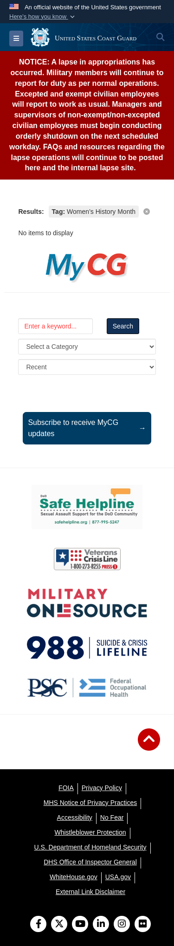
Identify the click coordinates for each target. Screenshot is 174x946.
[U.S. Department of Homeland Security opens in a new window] (90, 847)
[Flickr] (143, 924)
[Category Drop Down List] (86, 346)
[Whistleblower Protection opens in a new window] (90, 832)
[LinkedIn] (101, 924)
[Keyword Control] (55, 326)
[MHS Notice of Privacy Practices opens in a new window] (90, 802)
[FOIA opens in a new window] (66, 788)
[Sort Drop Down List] (86, 367)
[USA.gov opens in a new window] (118, 877)
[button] (43, 16)
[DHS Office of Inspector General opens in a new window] (90, 862)
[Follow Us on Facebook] (38, 924)
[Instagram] (122, 924)
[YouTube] (80, 924)
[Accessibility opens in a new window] (74, 817)
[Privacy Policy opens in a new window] (102, 788)
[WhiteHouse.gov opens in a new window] (73, 877)
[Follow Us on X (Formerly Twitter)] (59, 924)
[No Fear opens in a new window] (112, 817)
